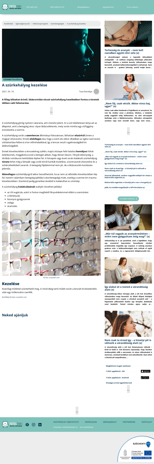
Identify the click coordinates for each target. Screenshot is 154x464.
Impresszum (91, 422)
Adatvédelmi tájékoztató (66, 422)
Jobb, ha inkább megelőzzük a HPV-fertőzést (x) (125, 187)
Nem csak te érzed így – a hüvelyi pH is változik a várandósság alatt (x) (125, 169)
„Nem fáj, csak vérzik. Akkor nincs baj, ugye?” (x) (128, 105)
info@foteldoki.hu (70, 427)
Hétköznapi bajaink (40, 23)
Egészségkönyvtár (23, 23)
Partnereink (129, 422)
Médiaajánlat (110, 422)
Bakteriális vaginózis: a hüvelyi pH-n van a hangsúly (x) (128, 182)
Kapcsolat (147, 422)
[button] (151, 7)
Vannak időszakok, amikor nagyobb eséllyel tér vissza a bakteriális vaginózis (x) (128, 176)
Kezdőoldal (8, 23)
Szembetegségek (57, 23)
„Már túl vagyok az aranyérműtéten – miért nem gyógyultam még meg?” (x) (126, 157)
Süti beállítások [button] (86, 427)
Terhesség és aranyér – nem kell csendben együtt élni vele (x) (124, 51)
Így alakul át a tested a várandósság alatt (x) (123, 163)
